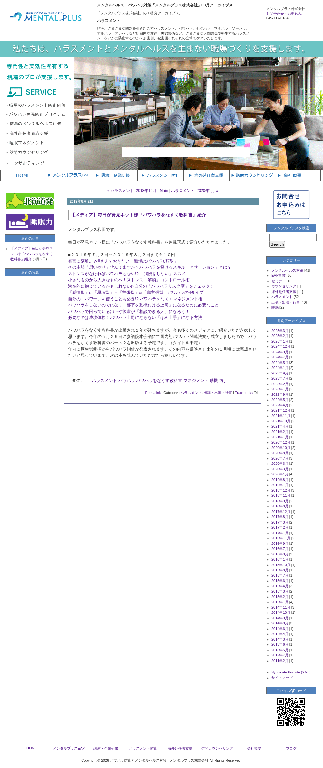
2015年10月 (280, 565)
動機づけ (218, 380)
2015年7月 (280, 575)
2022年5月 (280, 400)
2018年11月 (280, 495)
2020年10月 (280, 448)
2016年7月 (280, 549)
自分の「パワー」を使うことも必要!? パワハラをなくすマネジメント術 (135, 298)
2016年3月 (280, 554)
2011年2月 (280, 661)
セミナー (278, 281)
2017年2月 (280, 527)
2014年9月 (280, 618)
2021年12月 (280, 410)
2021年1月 (280, 437)
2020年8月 (280, 453)
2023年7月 (280, 378)
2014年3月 (280, 639)
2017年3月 (280, 522)
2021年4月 (280, 426)
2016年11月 (280, 538)
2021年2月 (280, 432)
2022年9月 (280, 394)
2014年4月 (280, 634)
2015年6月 (280, 581)
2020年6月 (280, 463)
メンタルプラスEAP (69, 748)
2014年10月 (280, 612)
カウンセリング (283, 286)
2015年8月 (280, 570)
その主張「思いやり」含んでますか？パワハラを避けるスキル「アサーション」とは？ (149, 267)
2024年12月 (280, 346)
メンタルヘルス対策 (287, 270)
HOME (31, 748)
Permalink (153, 392)
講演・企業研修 (105, 748)
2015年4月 (280, 586)
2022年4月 (280, 405)
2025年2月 (280, 336)
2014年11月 (280, 607)
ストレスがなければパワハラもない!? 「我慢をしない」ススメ (127, 273)
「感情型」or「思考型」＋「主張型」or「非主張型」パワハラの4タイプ (135, 292)
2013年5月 (280, 650)
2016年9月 (280, 543)
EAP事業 (278, 275)
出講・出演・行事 (218, 392)
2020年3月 (280, 469)
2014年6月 (280, 629)
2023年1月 (280, 389)
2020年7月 (280, 458)
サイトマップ (282, 678)
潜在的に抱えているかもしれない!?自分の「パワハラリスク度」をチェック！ (141, 286)
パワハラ (126, 380)
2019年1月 (280, 485)
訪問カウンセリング (217, 748)
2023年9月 (280, 373)
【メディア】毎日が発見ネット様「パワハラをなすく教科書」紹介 (138, 214)
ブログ (291, 748)
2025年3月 (280, 331)
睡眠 (275, 307)
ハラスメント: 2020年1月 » (194, 190)
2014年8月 (280, 623)
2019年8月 (280, 480)
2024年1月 (280, 368)
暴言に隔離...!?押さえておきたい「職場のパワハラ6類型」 (123, 261)
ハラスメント (104, 380)
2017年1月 (280, 533)
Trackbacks (244, 392)
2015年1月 (280, 602)
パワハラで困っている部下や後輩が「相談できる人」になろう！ (129, 311)
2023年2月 (280, 384)
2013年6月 (280, 644)
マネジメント (196, 380)
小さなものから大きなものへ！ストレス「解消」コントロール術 (129, 279)
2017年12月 (280, 512)
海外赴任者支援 (283, 292)
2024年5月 (280, 362)
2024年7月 (280, 357)
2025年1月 (280, 341)
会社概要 (254, 748)
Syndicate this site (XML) (291, 672)
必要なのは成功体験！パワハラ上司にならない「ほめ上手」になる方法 (135, 317)
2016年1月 (280, 559)
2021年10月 (280, 421)
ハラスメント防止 (143, 748)
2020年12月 (280, 442)
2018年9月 (280, 501)
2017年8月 (280, 517)
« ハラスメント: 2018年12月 (132, 190)
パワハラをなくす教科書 (159, 380)
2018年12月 (280, 490)
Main (164, 190)
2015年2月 (280, 597)
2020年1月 (280, 474)
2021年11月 (280, 416)
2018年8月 (280, 506)
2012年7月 (280, 655)
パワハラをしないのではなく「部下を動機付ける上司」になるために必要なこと (143, 305)
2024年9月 (280, 352)
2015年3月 (280, 591)
